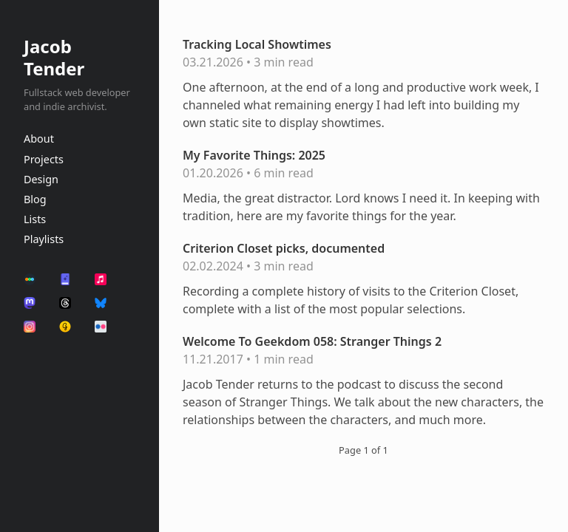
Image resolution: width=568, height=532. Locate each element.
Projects (44, 159)
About (39, 139)
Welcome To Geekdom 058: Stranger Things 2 (312, 341)
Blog (35, 199)
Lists (35, 219)
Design (41, 179)
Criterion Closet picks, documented (284, 248)
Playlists (44, 239)
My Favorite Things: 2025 (254, 155)
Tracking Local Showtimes (257, 44)
